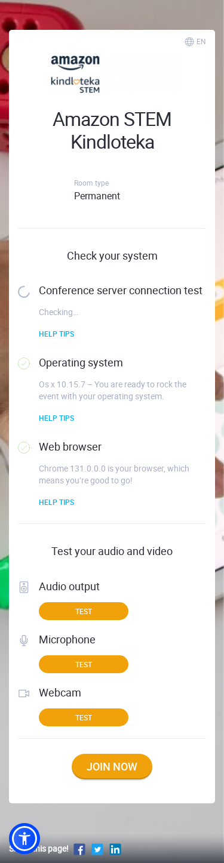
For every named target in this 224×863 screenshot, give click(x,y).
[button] (24, 838)
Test (83, 611)
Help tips (56, 333)
